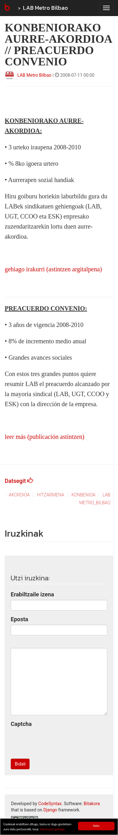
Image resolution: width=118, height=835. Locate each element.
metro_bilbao (94, 502)
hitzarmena (50, 494)
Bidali (20, 763)
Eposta (19, 619)
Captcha (21, 724)
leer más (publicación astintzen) (44, 436)
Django (50, 809)
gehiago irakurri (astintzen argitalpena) (53, 269)
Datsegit (19, 481)
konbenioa (83, 494)
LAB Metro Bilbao (45, 7)
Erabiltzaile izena (32, 594)
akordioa (19, 494)
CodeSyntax (50, 803)
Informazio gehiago (52, 829)
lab (106, 494)
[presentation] (58, 741)
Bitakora (92, 803)
